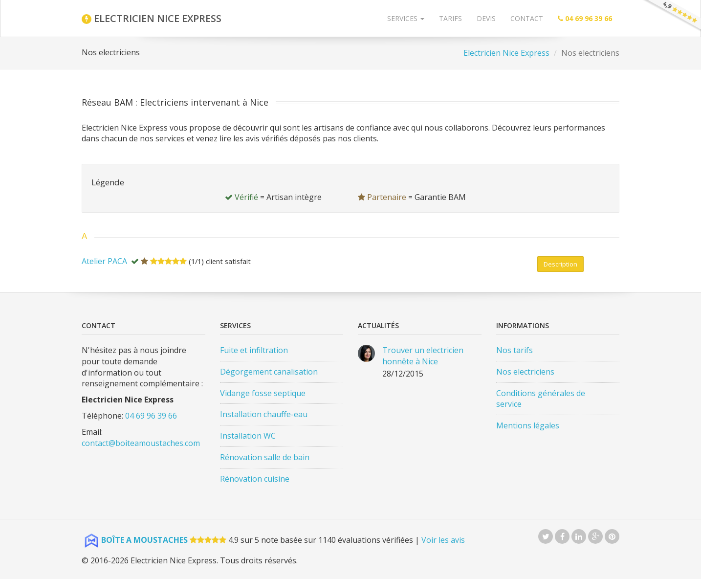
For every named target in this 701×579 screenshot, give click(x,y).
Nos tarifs (514, 350)
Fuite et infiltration (254, 350)
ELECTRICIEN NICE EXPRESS (151, 18)
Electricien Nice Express (506, 52)
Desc (560, 264)
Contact (526, 18)
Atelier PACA (104, 261)
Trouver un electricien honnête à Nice (422, 356)
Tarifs (450, 18)
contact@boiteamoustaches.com (141, 443)
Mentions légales (527, 425)
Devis (486, 18)
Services (405, 18)
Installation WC (248, 435)
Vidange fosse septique (263, 393)
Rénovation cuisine (254, 478)
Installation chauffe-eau (263, 414)
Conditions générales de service (540, 399)
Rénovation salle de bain (264, 457)
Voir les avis (443, 539)
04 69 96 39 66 (151, 415)
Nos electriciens (525, 371)
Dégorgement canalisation (269, 371)
